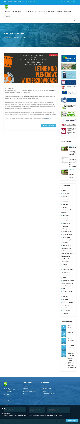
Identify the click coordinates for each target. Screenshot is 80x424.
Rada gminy (66, 193)
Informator (45, 386)
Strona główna (8, 1)
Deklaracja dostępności (48, 393)
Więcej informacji (57, 415)
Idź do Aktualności (48, 125)
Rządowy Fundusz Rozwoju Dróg (67, 271)
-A (61, 1)
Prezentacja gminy (47, 388)
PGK (64, 288)
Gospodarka (66, 199)
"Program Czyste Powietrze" (67, 292)
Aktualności (16, 37)
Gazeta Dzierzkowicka (65, 265)
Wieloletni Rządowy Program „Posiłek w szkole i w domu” (67, 283)
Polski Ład (66, 299)
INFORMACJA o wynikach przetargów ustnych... (72, 151)
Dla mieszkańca (67, 231)
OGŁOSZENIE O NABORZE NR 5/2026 (72, 174)
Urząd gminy (66, 228)
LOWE (64, 277)
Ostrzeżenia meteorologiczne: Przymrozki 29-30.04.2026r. (74, 163)
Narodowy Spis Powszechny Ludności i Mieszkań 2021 (68, 253)
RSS (4, 3)
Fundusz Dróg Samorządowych (66, 247)
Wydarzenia (66, 237)
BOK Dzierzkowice (68, 302)
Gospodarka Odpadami (65, 225)
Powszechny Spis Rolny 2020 (66, 241)
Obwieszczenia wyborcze (66, 211)
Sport (64, 190)
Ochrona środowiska (64, 206)
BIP (35, 1)
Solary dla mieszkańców (65, 219)
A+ (68, 1)
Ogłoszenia (66, 196)
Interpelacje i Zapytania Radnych (67, 306)
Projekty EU (66, 201)
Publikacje (66, 296)
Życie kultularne (67, 234)
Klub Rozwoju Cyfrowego (65, 312)
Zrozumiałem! (72, 420)
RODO (44, 391)
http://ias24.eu (48, 118)
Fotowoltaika (66, 275)
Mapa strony (17, 1)
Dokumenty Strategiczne (65, 260)
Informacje (66, 215)
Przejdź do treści (27, 1)
